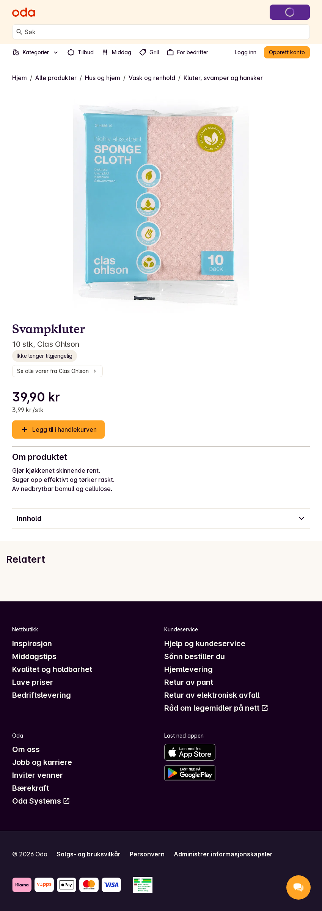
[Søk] (19, 32)
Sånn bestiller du (194, 656)
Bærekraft (30, 788)
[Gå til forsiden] (23, 12)
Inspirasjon (32, 643)
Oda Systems (41, 801)
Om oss (26, 749)
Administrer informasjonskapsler (223, 854)
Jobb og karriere (42, 762)
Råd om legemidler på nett (216, 708)
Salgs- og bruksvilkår (89, 854)
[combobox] (165, 32)
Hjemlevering (188, 669)
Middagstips (34, 656)
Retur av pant (188, 682)
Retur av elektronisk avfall (211, 695)
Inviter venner (37, 775)
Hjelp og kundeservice (204, 643)
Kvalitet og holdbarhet (52, 669)
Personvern (147, 854)
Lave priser (32, 682)
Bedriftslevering (41, 695)
